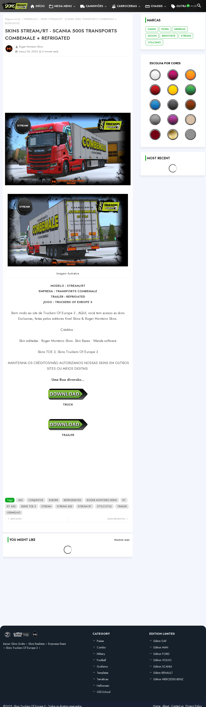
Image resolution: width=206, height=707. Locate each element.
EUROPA (53, 500)
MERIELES (179, 29)
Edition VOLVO (162, 660)
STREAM (46, 506)
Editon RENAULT (163, 673)
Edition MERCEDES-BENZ (168, 679)
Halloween (103, 686)
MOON (152, 36)
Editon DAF (160, 641)
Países (100, 641)
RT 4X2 (11, 506)
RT (124, 500)
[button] (190, 6)
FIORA (165, 29)
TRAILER (122, 506)
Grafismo (102, 667)
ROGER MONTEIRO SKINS (102, 500)
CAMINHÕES (91, 6)
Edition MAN (160, 647)
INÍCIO (37, 6)
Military (101, 654)
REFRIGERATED (72, 500)
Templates (102, 673)
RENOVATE (168, 36)
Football (101, 660)
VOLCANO (154, 42)
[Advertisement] (68, 84)
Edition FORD (161, 654)
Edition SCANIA (162, 667)
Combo (101, 647)
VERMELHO (30, 19)
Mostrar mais (122, 540)
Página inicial (12, 19)
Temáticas (102, 679)
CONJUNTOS (35, 500)
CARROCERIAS (124, 6)
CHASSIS (154, 6)
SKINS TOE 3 (28, 506)
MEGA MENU (60, 6)
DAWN (152, 29)
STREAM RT (85, 506)
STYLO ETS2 (104, 506)
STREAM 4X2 (64, 506)
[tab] (37, 6)
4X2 (20, 500)
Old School (103, 692)
